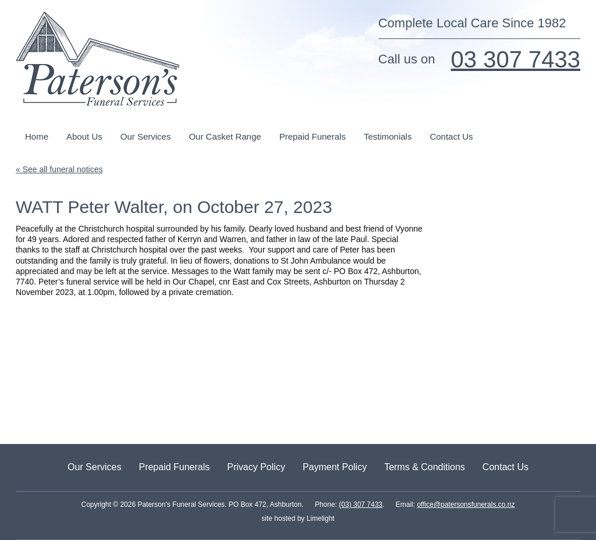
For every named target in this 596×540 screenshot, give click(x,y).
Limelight (319, 518)
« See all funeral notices (59, 169)
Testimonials (388, 136)
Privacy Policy (256, 467)
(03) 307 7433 (360, 504)
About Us (84, 136)
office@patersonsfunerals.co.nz (466, 504)
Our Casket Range (225, 136)
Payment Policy (335, 467)
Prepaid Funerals (312, 136)
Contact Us (451, 136)
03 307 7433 (515, 59)
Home (36, 136)
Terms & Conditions (424, 467)
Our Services (145, 136)
